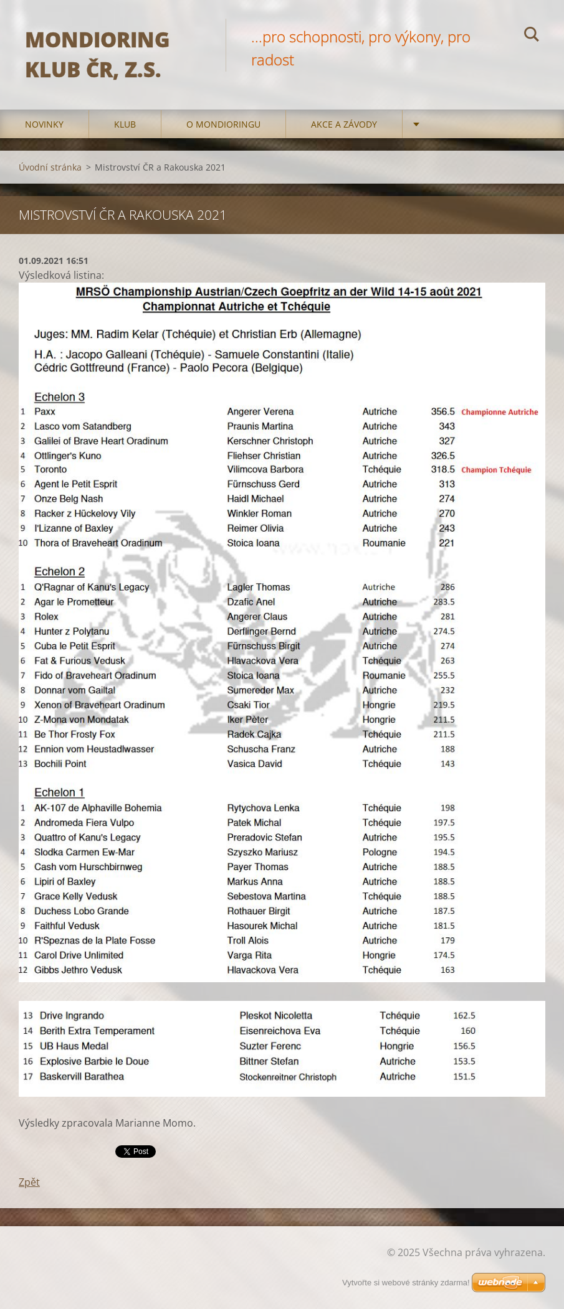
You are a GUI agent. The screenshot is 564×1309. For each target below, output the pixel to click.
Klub (125, 124)
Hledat (531, 36)
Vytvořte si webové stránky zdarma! (406, 1282)
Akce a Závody (344, 124)
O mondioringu (223, 124)
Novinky (44, 124)
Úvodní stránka (50, 167)
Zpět (29, 1182)
